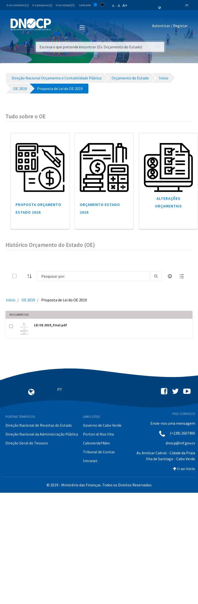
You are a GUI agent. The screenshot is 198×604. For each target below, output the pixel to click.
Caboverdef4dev (96, 442)
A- (113, 5)
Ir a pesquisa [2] (42, 5)
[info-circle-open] (170, 276)
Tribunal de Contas (99, 451)
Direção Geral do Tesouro (26, 442)
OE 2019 (28, 299)
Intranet (90, 460)
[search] (156, 276)
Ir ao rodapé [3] (65, 5)
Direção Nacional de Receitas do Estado (38, 425)
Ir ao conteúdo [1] (18, 5)
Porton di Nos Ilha (98, 434)
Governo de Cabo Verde (102, 425)
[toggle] (22, 276)
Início (10, 299)
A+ (124, 5)
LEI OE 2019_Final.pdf (50, 325)
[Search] (93, 276)
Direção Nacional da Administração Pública (41, 434)
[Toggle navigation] (57, 26)
